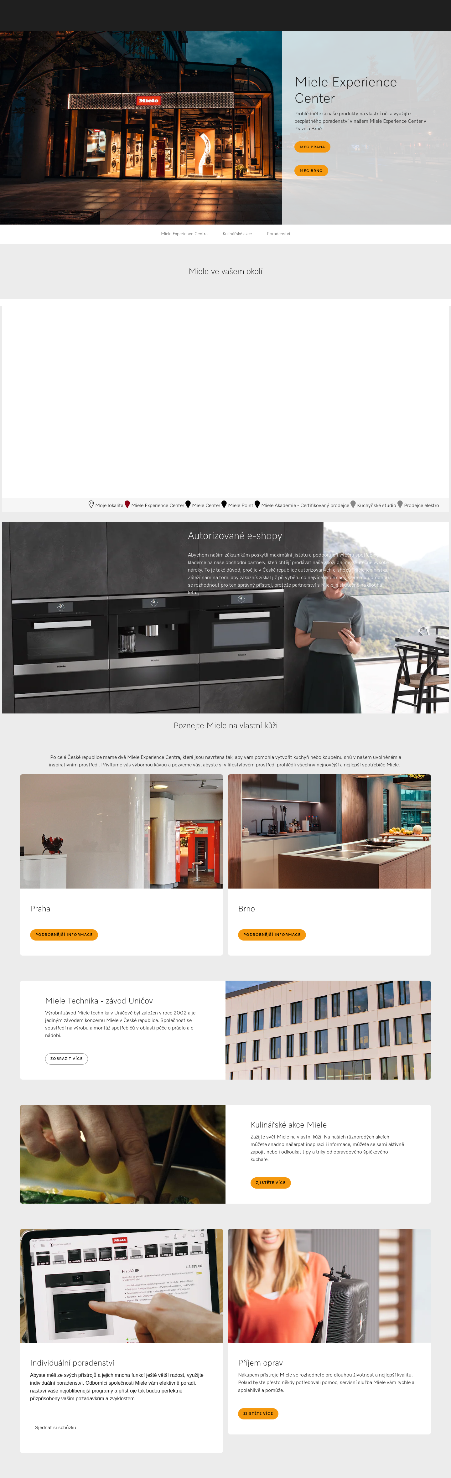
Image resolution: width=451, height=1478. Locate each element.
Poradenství (278, 234)
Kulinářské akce (237, 234)
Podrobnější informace (64, 935)
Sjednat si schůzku (55, 1427)
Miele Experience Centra (184, 234)
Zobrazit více (66, 1059)
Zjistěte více (271, 1183)
